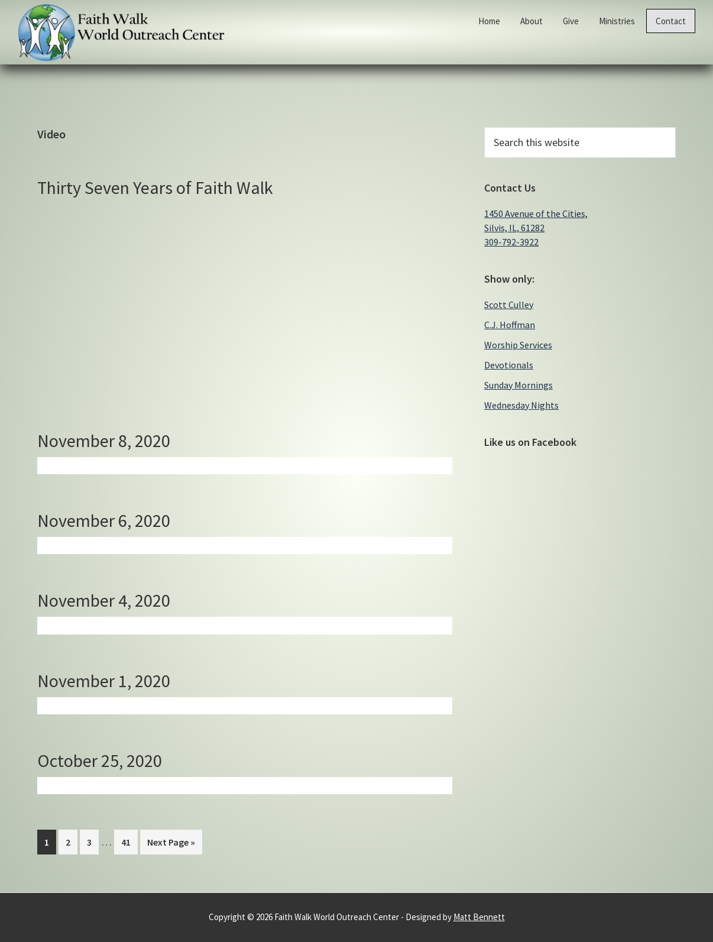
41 (129, 841)
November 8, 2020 (103, 440)
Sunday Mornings (518, 385)
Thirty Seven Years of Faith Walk (155, 187)
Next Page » (171, 844)
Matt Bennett (479, 916)
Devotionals (508, 365)
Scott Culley (508, 304)
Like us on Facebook (530, 442)
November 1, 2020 (103, 680)
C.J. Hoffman (509, 325)
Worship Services (518, 345)
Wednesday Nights (521, 405)
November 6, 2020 (103, 520)
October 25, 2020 (99, 760)
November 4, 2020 (103, 600)
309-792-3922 (511, 242)
